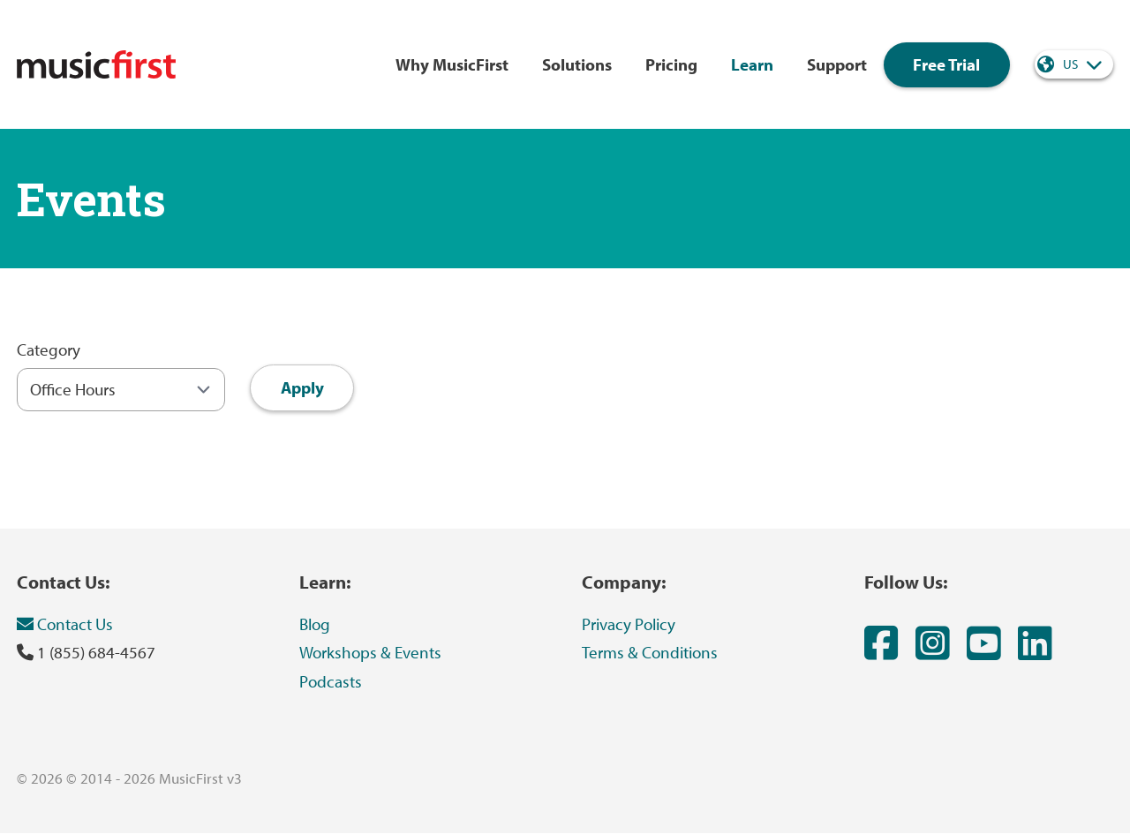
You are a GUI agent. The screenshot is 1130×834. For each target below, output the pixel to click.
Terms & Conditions (650, 652)
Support (837, 64)
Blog (314, 624)
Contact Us (65, 624)
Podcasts (330, 681)
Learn (752, 64)
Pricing (671, 64)
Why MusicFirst (452, 64)
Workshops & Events (370, 652)
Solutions (577, 64)
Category (48, 349)
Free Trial (946, 64)
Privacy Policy (628, 624)
